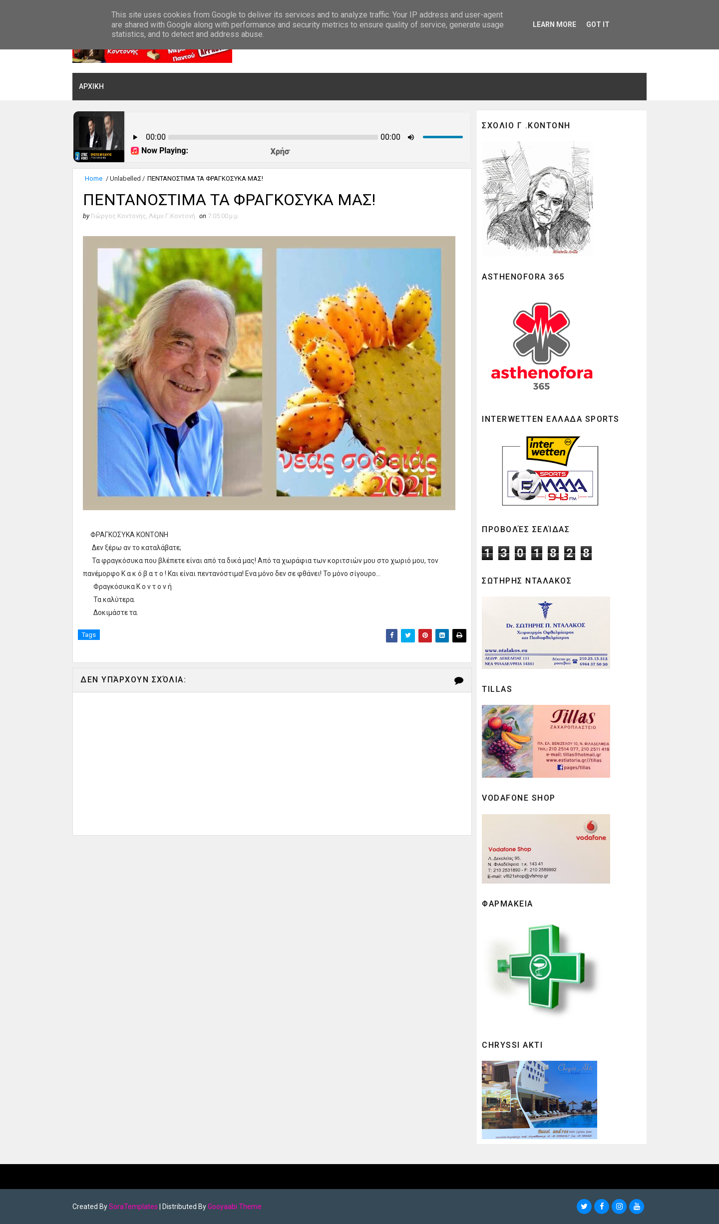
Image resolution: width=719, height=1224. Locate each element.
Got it (598, 24)
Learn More (554, 24)
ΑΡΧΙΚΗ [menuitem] (91, 86)
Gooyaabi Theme (235, 1207)
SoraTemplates (133, 1207)
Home (93, 178)
